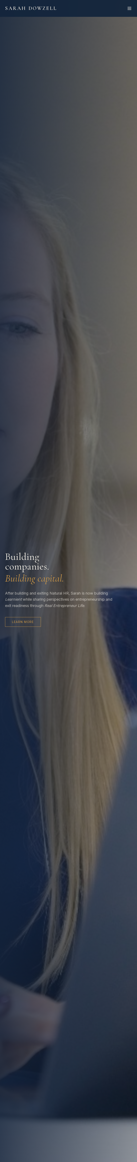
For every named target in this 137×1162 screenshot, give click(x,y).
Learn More (23, 622)
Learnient (13, 599)
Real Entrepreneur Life (64, 605)
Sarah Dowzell (31, 8)
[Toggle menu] (129, 8)
